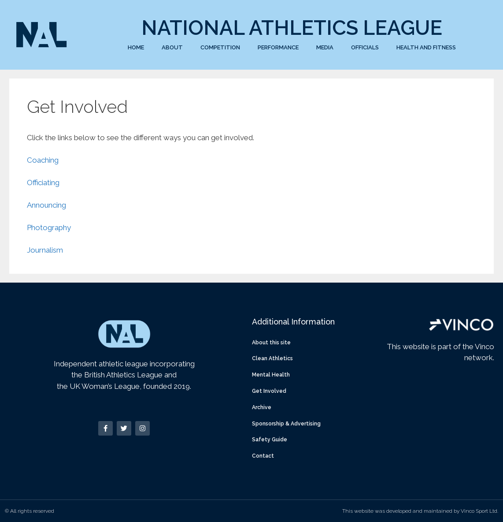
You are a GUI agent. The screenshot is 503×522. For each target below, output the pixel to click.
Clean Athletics (272, 358)
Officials (365, 47)
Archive (261, 407)
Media (324, 47)
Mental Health (271, 375)
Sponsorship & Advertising (286, 424)
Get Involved (269, 391)
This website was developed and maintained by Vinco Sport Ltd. (420, 511)
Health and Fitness (426, 47)
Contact (263, 456)
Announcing (46, 205)
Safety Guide (269, 439)
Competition (220, 47)
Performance (278, 47)
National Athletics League (291, 28)
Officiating (43, 182)
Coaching (43, 160)
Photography (49, 227)
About (172, 47)
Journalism (45, 250)
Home (136, 47)
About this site (271, 342)
